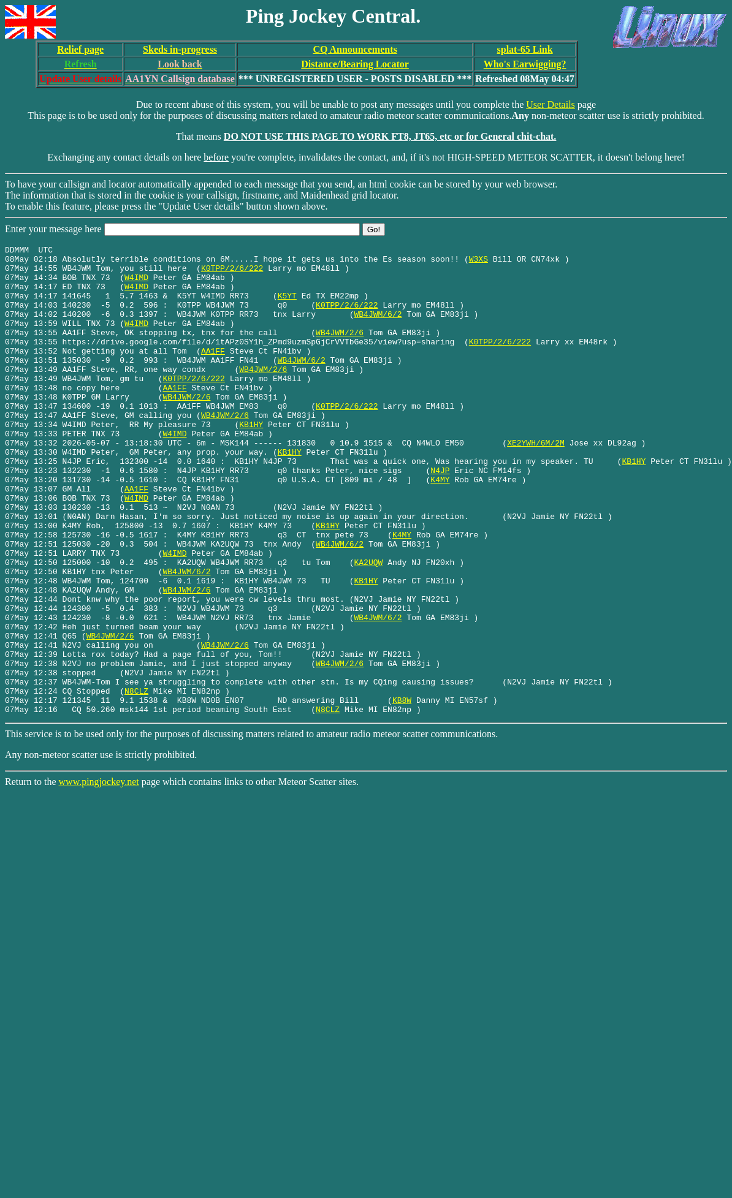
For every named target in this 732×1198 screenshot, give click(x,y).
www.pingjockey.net (99, 875)
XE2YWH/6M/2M (536, 482)
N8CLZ (136, 780)
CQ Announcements (355, 49)
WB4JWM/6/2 (378, 328)
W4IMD (136, 284)
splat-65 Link (525, 49)
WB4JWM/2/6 (340, 350)
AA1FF (213, 372)
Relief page (80, 49)
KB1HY (251, 460)
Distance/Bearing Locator (355, 64)
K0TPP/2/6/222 (232, 273)
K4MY (439, 527)
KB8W (401, 791)
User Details (550, 104)
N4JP (439, 515)
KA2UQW (368, 626)
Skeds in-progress (180, 49)
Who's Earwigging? (525, 64)
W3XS (478, 262)
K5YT (287, 306)
